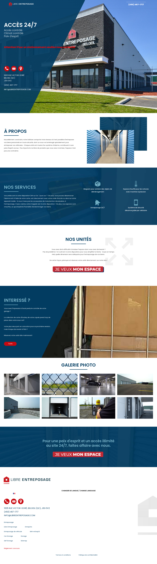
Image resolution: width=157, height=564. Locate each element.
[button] (10, 344)
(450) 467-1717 (136, 4)
